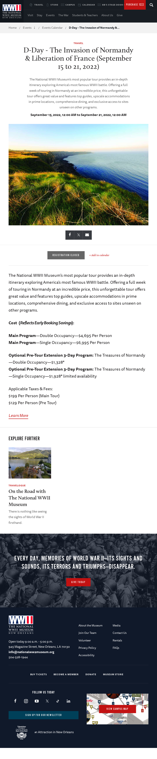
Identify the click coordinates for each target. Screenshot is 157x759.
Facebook (15, 712)
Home (13, 27)
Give (119, 15)
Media (116, 636)
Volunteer (84, 651)
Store (54, 4)
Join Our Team (87, 644)
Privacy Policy (87, 659)
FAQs (116, 659)
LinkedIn (68, 712)
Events (50, 15)
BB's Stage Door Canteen (118, 4)
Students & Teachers (85, 15)
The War (63, 15)
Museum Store (113, 685)
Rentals (117, 651)
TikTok (57, 712)
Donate (90, 685)
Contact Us (120, 644)
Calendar (88, 4)
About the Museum (90, 636)
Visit (30, 15)
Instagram (25, 712)
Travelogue (17, 485)
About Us (107, 15)
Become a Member (66, 685)
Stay (39, 15)
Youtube (36, 712)
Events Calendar (52, 27)
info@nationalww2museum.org (31, 663)
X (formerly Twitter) (47, 712)
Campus (70, 4)
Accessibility (86, 666)
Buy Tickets (38, 685)
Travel (38, 4)
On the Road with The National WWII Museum (29, 497)
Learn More (18, 415)
